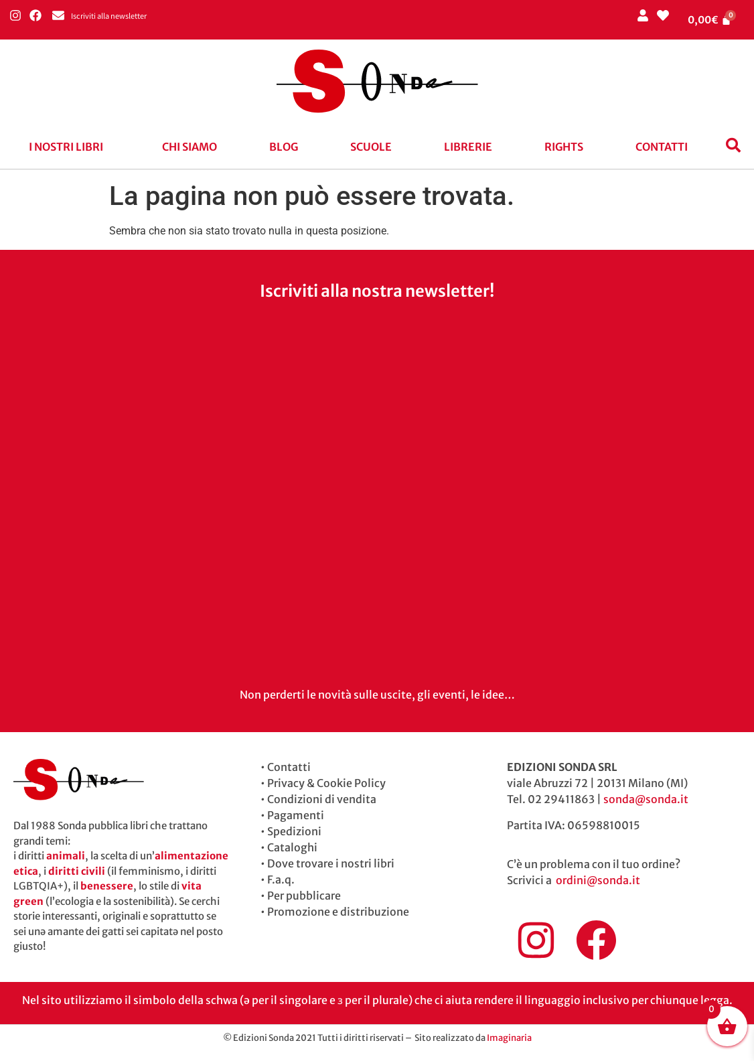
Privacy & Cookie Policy (326, 783)
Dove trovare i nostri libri (330, 863)
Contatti (661, 146)
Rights (563, 146)
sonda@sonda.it (645, 799)
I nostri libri (66, 146)
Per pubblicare (304, 895)
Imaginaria (509, 1038)
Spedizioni (294, 831)
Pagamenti (295, 815)
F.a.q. (281, 879)
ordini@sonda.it (598, 880)
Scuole (371, 146)
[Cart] (710, 20)
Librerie (468, 146)
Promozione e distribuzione (338, 911)
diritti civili (76, 871)
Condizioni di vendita (321, 799)
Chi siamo (189, 146)
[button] (69, 146)
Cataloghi (292, 847)
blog (283, 146)
